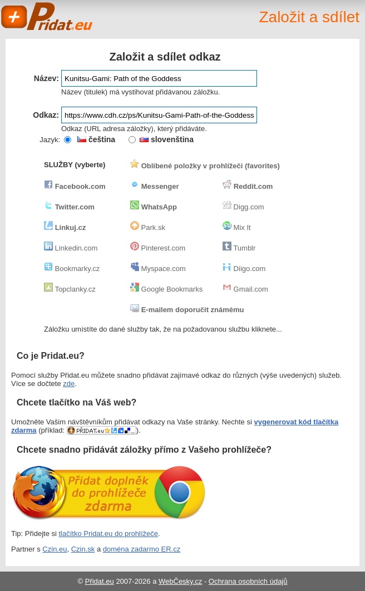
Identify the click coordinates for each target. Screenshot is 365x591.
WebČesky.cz (180, 581)
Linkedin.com (70, 248)
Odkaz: (46, 115)
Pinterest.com (157, 248)
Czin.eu (54, 549)
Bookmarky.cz (72, 268)
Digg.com (243, 207)
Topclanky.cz (70, 289)
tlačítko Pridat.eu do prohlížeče (109, 533)
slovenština (167, 139)
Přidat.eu (99, 581)
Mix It (237, 227)
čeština (96, 139)
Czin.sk (83, 549)
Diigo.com (244, 268)
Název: (46, 78)
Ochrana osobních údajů (248, 581)
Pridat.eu (47, 16)
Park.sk (147, 227)
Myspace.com (158, 268)
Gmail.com (245, 289)
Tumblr (239, 248)
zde (69, 383)
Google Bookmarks (166, 289)
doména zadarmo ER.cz (141, 549)
